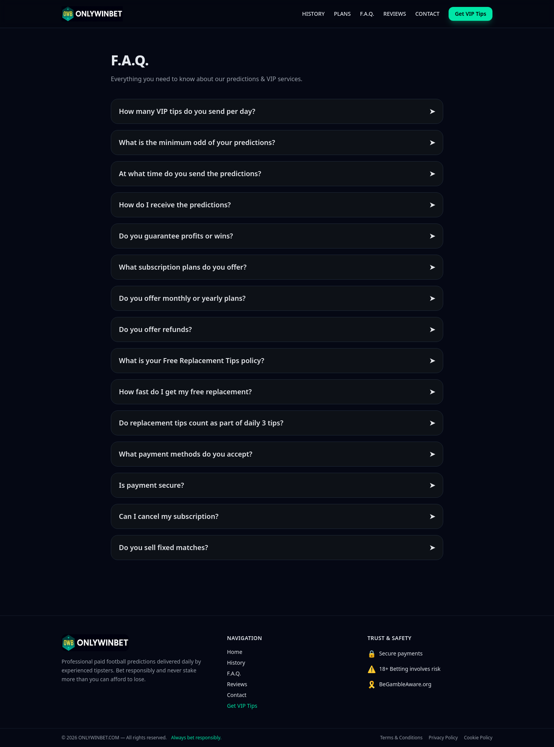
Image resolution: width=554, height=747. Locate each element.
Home (234, 651)
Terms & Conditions (401, 738)
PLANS (342, 13)
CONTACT (427, 13)
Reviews (237, 684)
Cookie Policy (478, 738)
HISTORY (313, 13)
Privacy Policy (443, 738)
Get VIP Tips (242, 705)
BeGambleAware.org (405, 684)
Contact (237, 695)
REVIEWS (395, 13)
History (236, 662)
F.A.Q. (367, 13)
